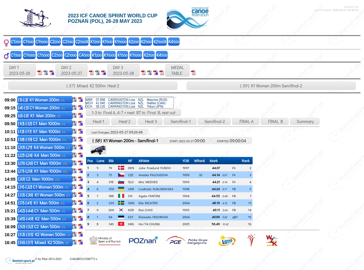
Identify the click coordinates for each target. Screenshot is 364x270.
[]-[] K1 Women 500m (44, 195)
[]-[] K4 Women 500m (44, 147)
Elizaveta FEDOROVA (153, 217)
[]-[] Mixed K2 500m (43, 242)
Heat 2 (123, 121)
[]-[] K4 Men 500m (42, 155)
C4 (84, 55)
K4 (173, 41)
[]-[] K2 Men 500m (42, 219)
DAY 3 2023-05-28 (123, 70)
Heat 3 (150, 121)
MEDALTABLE (177, 70)
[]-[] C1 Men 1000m (41, 123)
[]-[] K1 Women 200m (41, 100)
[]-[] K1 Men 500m (41, 203)
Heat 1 (97, 121)
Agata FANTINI (149, 196)
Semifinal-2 (214, 121)
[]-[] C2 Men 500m (41, 226)
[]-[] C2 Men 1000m (42, 139)
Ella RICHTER (148, 203)
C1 (16, 41)
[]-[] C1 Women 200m (41, 108)
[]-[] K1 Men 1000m (42, 131)
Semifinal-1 (180, 121)
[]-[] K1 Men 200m (39, 116)
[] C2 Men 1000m (39, 179)
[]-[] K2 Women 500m (44, 234)
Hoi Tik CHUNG (149, 224)
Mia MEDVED (148, 181)
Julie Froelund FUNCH (154, 167)
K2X (160, 41)
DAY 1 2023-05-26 (19, 70)
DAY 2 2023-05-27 (71, 70)
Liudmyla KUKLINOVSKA (155, 189)
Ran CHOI (145, 210)
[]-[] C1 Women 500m (43, 187)
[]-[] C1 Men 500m (41, 211)
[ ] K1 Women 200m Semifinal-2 (271, 86)
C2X (81, 41)
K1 (95, 41)
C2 (55, 41)
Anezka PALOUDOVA (153, 174)
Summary (305, 121)
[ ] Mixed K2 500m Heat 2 (93, 86)
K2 (134, 41)
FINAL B (274, 121)
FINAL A (246, 121)
